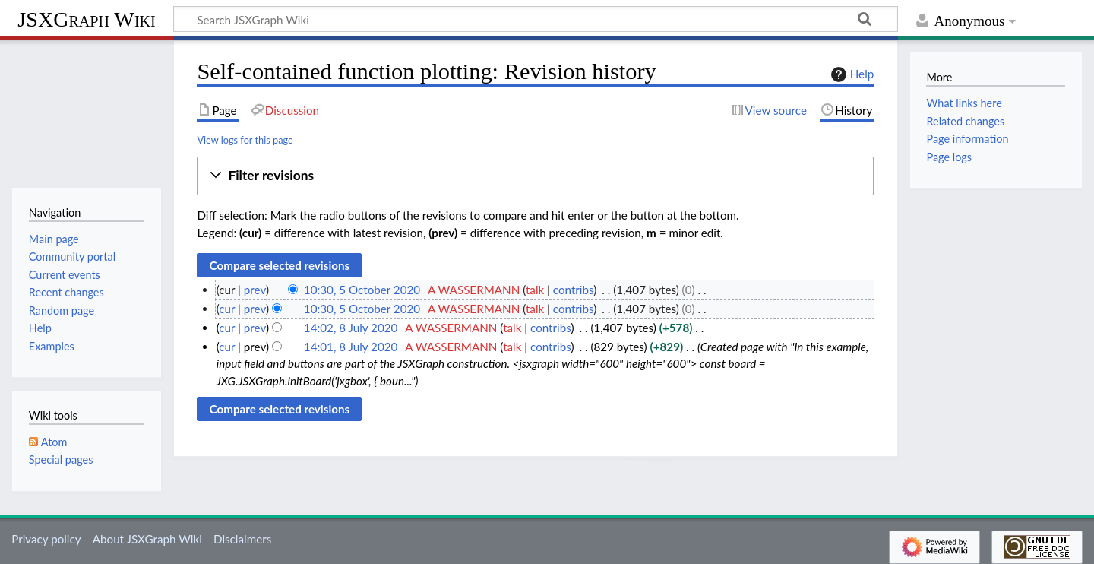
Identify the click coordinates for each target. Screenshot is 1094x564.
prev (255, 289)
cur (227, 308)
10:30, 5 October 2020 (362, 289)
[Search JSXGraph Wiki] (535, 19)
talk (535, 289)
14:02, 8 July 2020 (350, 327)
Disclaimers (242, 539)
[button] (535, 176)
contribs (573, 289)
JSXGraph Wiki (86, 19)
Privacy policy (46, 539)
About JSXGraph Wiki (147, 539)
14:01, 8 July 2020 (350, 346)
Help (850, 74)
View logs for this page (244, 140)
